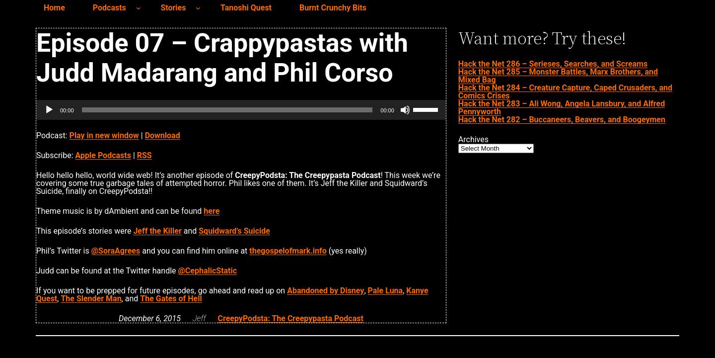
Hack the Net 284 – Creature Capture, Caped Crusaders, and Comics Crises (565, 91)
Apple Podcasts (103, 155)
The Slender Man (91, 298)
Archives (473, 140)
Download (162, 135)
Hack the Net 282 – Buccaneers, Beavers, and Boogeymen (561, 119)
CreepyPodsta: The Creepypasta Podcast (290, 318)
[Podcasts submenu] (138, 7)
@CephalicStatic (207, 270)
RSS (144, 155)
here (211, 211)
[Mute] (405, 110)
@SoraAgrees (116, 251)
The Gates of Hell (171, 298)
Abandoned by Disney (325, 290)
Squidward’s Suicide (234, 231)
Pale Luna (385, 290)
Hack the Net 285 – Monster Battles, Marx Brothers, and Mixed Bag (558, 76)
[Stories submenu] (198, 7)
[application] (241, 110)
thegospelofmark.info (287, 251)
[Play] (49, 110)
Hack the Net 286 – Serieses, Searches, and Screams (552, 64)
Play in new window (104, 135)
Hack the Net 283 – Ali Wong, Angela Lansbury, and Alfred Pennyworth (561, 107)
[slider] (227, 109)
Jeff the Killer (157, 231)
